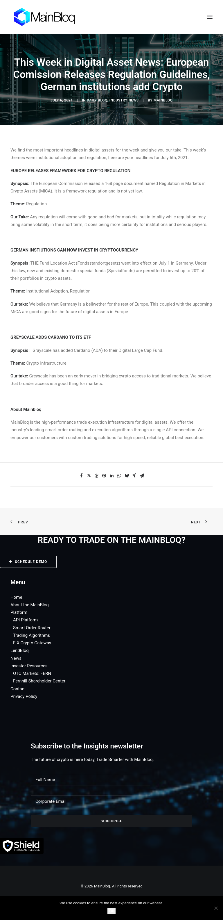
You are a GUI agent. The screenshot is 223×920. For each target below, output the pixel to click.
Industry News (124, 100)
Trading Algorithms (31, 635)
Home (16, 597)
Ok (111, 911)
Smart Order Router (32, 627)
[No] (216, 908)
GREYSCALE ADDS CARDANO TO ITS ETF (50, 337)
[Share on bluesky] (126, 475)
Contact (18, 688)
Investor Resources (29, 665)
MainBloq (163, 100)
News (15, 658)
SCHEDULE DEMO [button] (28, 562)
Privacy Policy (23, 696)
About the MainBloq (29, 604)
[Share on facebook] (81, 475)
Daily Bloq (97, 100)
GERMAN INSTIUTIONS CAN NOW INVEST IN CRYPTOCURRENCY (74, 250)
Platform (18, 612)
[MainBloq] (49, 17)
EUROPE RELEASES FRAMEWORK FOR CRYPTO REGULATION (70, 170)
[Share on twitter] (88, 475)
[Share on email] (141, 475)
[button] (209, 17)
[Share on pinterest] (103, 475)
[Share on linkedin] (111, 475)
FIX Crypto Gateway (32, 643)
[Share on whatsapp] (119, 475)
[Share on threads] (96, 475)
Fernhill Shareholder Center (39, 681)
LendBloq (19, 650)
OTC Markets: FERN (32, 673)
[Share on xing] (134, 475)
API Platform (25, 620)
